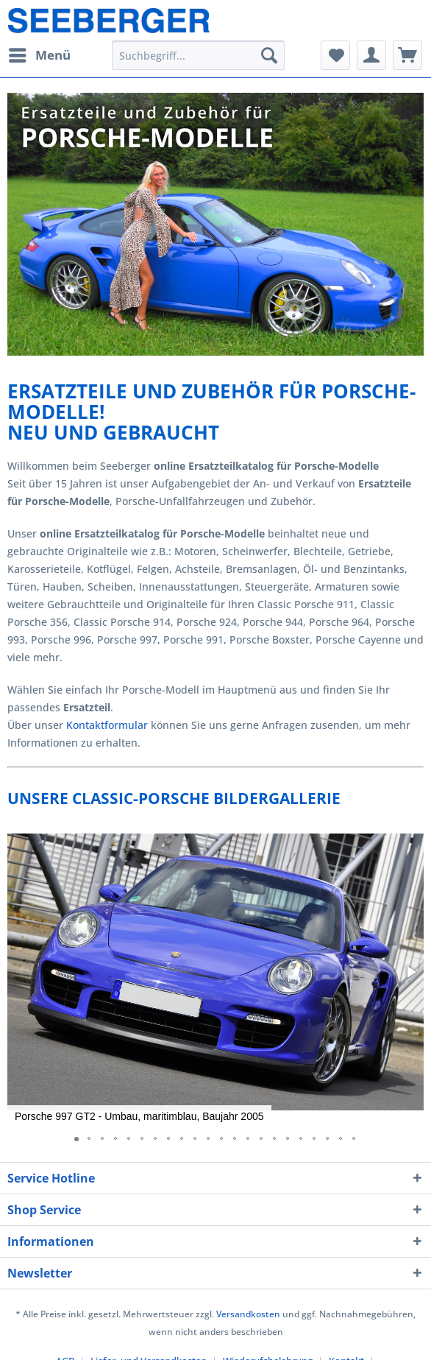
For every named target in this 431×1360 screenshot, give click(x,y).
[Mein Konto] (371, 55)
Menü (40, 53)
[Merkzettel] (335, 55)
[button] (410, 972)
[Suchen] (269, 55)
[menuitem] (39, 55)
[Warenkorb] (407, 55)
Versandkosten (248, 1314)
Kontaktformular (107, 725)
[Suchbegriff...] (198, 55)
